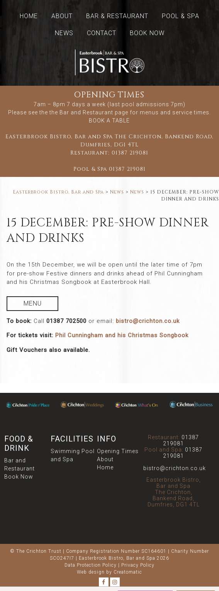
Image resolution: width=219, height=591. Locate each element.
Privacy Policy (137, 565)
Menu (33, 303)
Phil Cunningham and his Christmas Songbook (121, 335)
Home (29, 16)
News (64, 33)
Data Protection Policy (91, 565)
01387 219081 (130, 152)
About (62, 16)
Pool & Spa (180, 16)
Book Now (147, 33)
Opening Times (118, 451)
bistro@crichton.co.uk (148, 321)
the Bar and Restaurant (81, 112)
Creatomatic (128, 572)
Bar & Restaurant (117, 16)
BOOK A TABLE (109, 120)
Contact (101, 33)
